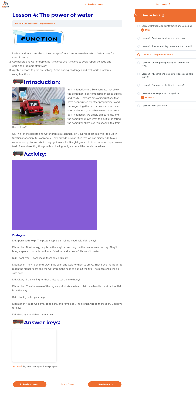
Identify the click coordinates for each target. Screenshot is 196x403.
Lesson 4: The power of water (42, 23)
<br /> (34, 345)
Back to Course (67, 384)
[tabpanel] (67, 202)
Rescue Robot (151, 15)
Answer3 (17, 366)
